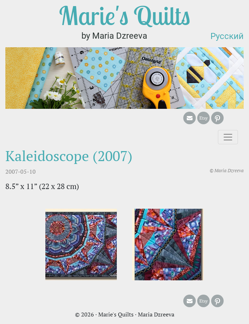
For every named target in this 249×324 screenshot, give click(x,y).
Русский (227, 36)
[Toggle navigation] (228, 137)
